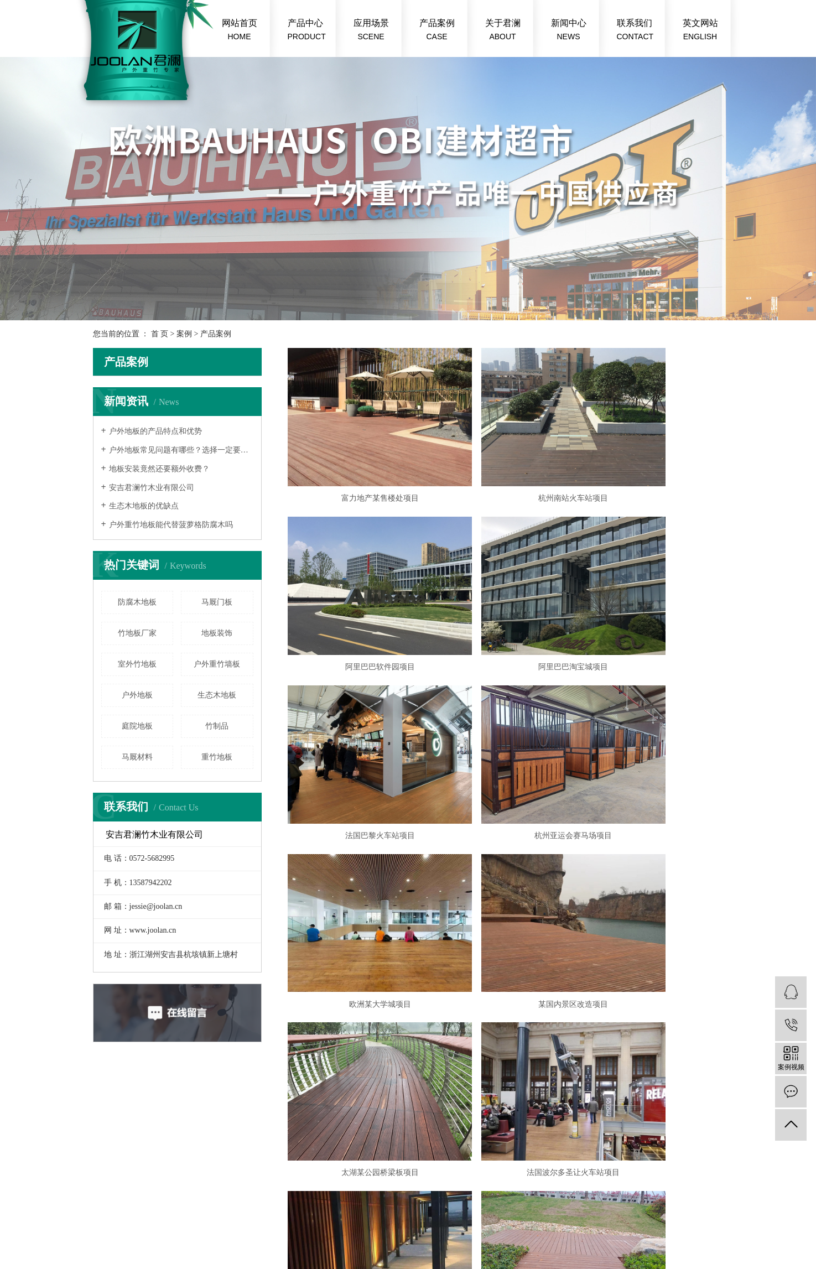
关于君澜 (503, 30)
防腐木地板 (137, 602)
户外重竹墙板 (217, 664)
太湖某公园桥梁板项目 (653, 734)
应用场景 (371, 30)
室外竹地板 (137, 664)
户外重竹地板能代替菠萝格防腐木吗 (171, 525)
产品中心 (307, 30)
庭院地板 (137, 726)
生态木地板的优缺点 (144, 506)
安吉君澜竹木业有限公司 (151, 487)
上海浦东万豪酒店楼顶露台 (505, 869)
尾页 (537, 905)
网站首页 (239, 30)
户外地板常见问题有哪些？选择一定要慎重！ (181, 450)
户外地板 (137, 695)
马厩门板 (216, 602)
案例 (184, 334)
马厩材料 (137, 757)
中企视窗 (229, 1233)
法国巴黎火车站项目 (505, 599)
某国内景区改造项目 (505, 734)
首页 (427, 905)
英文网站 (700, 30)
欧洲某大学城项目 (357, 734)
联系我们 (635, 30)
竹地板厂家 (137, 633)
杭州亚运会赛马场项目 (653, 599)
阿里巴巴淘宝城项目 (357, 599)
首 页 (160, 334)
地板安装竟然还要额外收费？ (159, 469)
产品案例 (437, 30)
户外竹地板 (371, 1220)
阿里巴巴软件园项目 (653, 464)
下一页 (502, 905)
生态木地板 (216, 695)
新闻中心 (568, 30)
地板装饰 (216, 633)
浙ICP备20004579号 (292, 1220)
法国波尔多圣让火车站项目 (357, 869)
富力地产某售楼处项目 (357, 464)
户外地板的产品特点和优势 (155, 431)
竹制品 (216, 726)
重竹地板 (216, 757)
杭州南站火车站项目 (505, 464)
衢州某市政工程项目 (653, 869)
